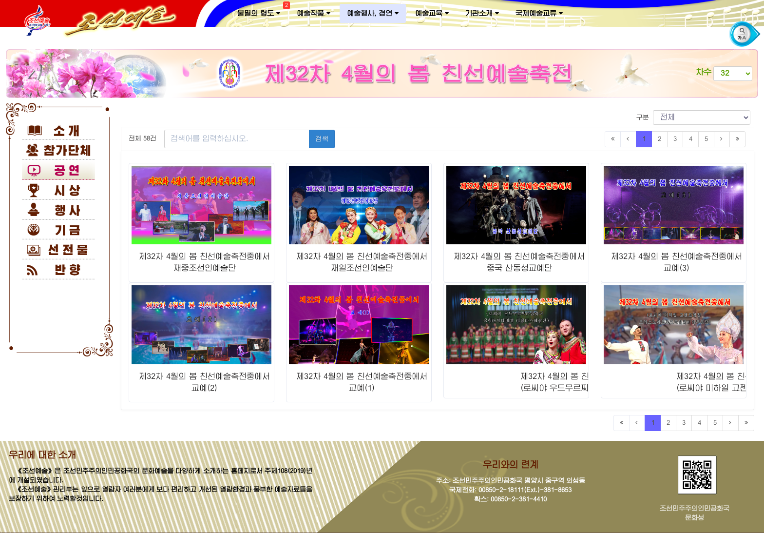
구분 (693, 117)
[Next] (722, 139)
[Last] (737, 139)
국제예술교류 (539, 13)
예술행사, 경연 (373, 13)
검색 (321, 139)
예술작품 (313, 13)
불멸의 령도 (262, 11)
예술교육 (432, 13)
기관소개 (482, 13)
